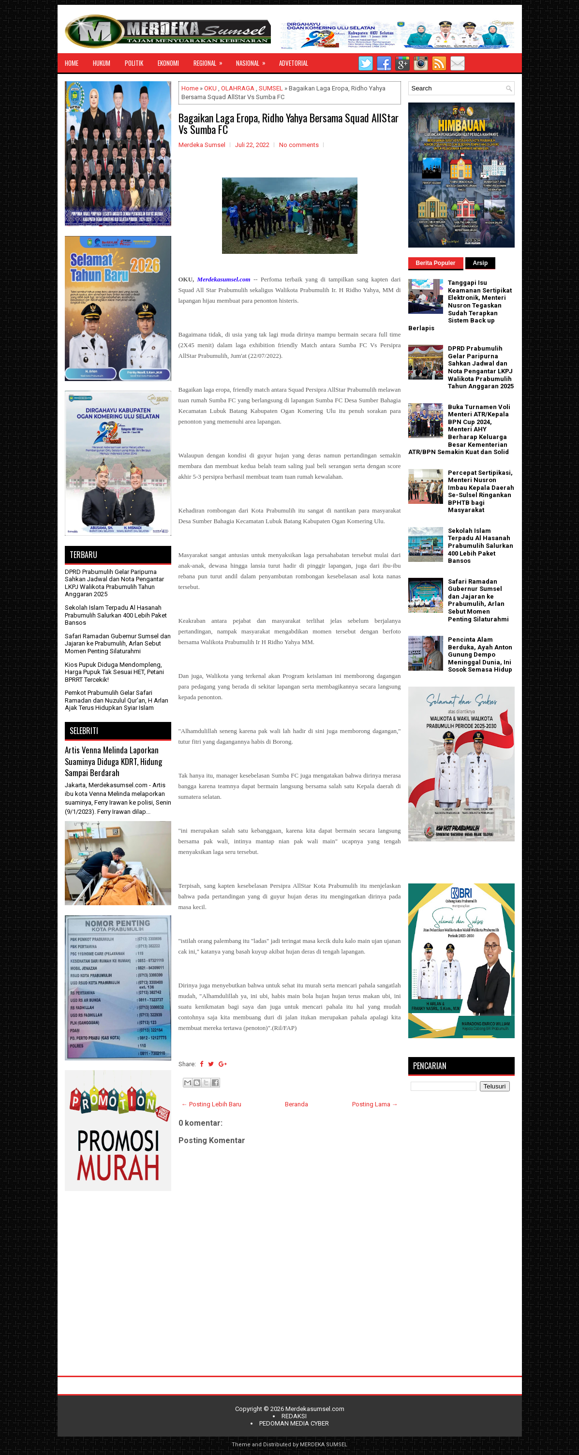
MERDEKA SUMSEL (323, 1444)
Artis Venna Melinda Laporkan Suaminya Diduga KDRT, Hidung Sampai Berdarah (113, 761)
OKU (210, 88)
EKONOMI (168, 63)
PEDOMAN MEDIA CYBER (294, 1423)
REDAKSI (294, 1416)
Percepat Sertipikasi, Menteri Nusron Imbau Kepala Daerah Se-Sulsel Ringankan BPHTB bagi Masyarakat (481, 491)
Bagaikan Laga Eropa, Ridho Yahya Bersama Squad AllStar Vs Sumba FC (288, 123)
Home (189, 88)
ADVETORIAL (293, 63)
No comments (299, 144)
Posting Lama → (375, 1104)
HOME (71, 63)
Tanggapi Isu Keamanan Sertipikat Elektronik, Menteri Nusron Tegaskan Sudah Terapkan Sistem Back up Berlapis (460, 305)
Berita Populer (436, 263)
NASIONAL (254, 60)
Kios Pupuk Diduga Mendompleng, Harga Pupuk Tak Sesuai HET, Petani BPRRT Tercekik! (114, 672)
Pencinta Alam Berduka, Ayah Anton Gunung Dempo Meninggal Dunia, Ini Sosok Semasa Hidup (480, 654)
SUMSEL (271, 88)
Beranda (296, 1104)
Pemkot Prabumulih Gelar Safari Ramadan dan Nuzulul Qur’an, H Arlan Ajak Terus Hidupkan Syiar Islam (116, 700)
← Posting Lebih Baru (211, 1104)
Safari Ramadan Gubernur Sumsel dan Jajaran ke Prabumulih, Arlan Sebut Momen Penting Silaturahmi (118, 643)
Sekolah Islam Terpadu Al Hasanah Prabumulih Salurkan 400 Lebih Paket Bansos (116, 615)
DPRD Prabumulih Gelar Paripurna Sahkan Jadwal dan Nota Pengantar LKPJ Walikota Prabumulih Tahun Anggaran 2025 (114, 583)
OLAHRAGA (237, 88)
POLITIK (134, 63)
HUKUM (101, 63)
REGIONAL (211, 60)
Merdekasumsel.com (314, 1408)
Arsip (480, 263)
